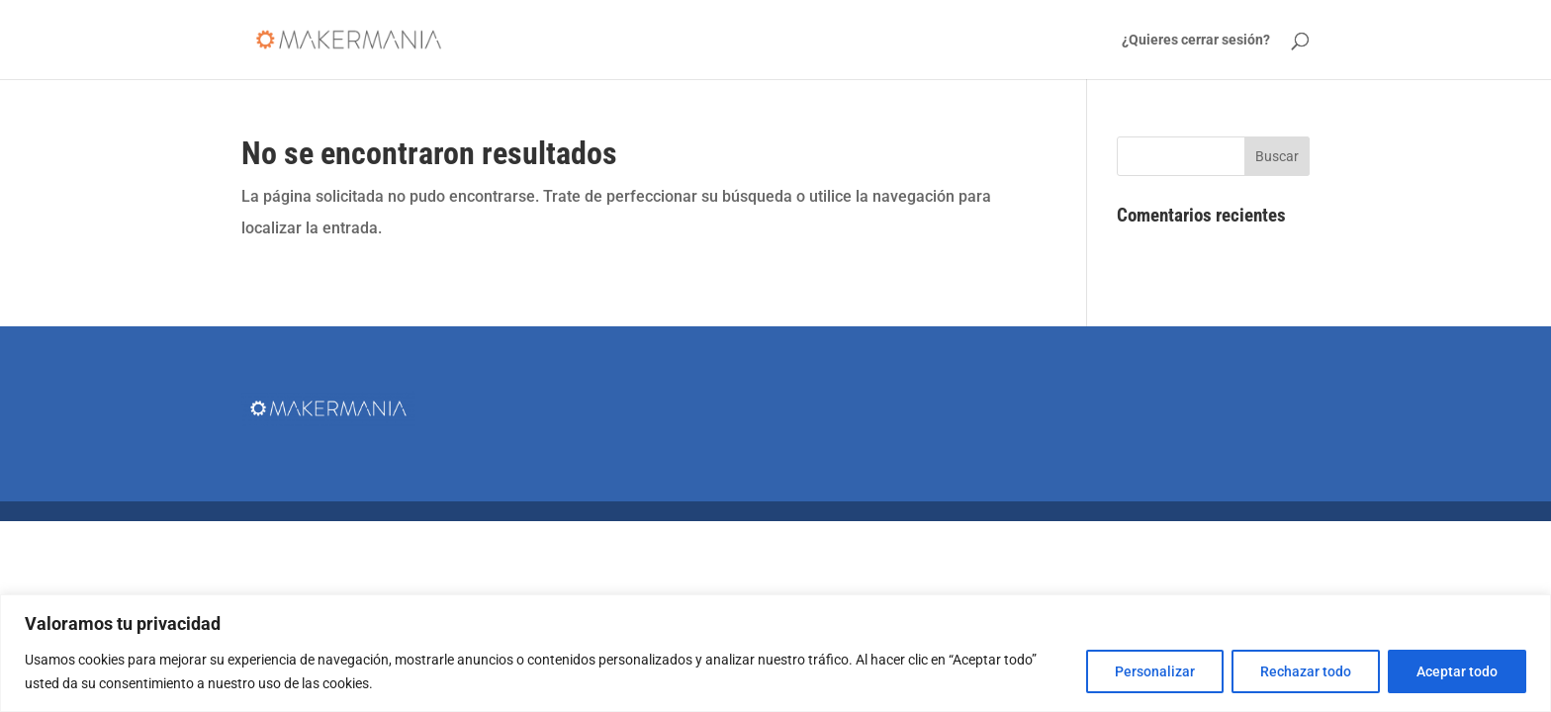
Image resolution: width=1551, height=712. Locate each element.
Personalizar (1155, 671)
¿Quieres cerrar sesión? (1196, 40)
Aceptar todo (1457, 671)
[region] (775, 653)
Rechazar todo (1305, 671)
